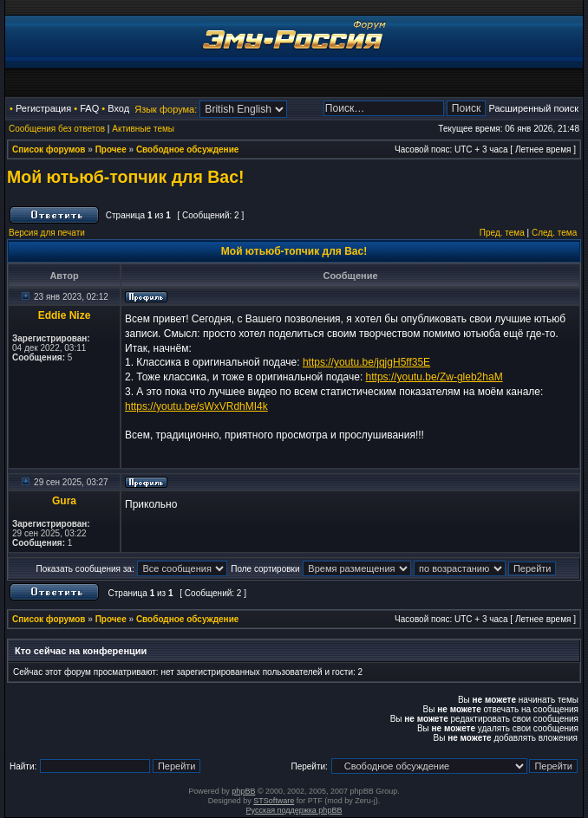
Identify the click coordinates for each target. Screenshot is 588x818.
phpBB (243, 791)
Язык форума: (165, 109)
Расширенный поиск (533, 108)
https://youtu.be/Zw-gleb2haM (434, 377)
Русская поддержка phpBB (294, 810)
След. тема (554, 232)
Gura (64, 501)
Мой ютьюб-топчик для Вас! (126, 176)
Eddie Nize (64, 315)
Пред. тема (502, 232)
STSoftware (273, 800)
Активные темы (143, 128)
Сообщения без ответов (57, 128)
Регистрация (43, 108)
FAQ (89, 108)
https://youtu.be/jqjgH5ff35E (366, 362)
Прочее (111, 149)
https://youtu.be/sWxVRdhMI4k (196, 406)
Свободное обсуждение (187, 149)
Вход (118, 108)
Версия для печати (47, 232)
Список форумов (49, 149)
